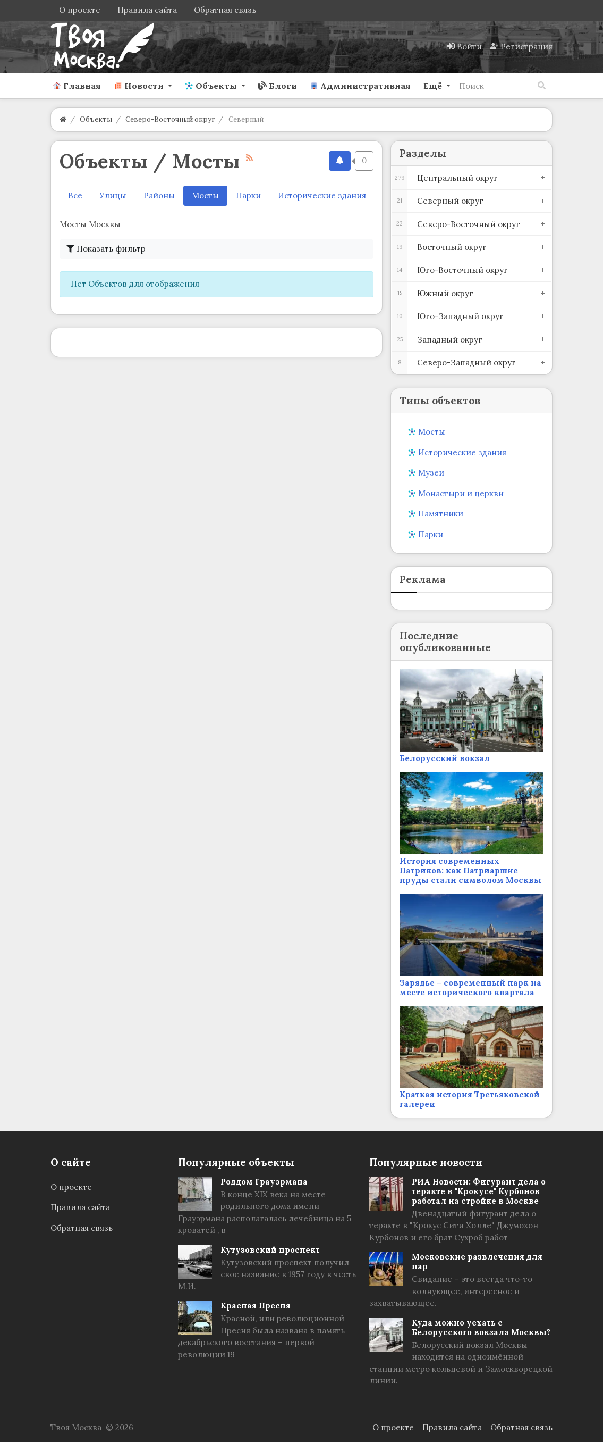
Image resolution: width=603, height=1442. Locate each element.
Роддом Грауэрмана (264, 1182)
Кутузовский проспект (270, 1250)
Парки (248, 195)
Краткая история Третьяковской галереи (470, 1099)
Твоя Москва (75, 1427)
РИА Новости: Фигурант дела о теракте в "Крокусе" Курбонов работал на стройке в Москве (479, 1191)
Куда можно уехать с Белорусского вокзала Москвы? (481, 1327)
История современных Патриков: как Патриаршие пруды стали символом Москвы (470, 870)
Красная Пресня (255, 1306)
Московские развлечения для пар (477, 1261)
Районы (159, 195)
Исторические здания (322, 195)
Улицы (112, 195)
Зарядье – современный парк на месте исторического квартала (470, 987)
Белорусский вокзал (445, 758)
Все (75, 195)
